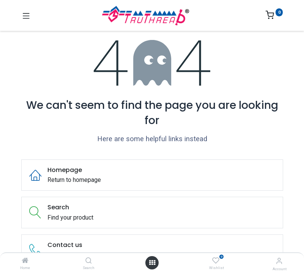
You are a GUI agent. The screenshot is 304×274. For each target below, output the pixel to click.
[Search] (88, 260)
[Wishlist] (215, 260)
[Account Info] (279, 260)
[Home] (25, 260)
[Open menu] (152, 262)
